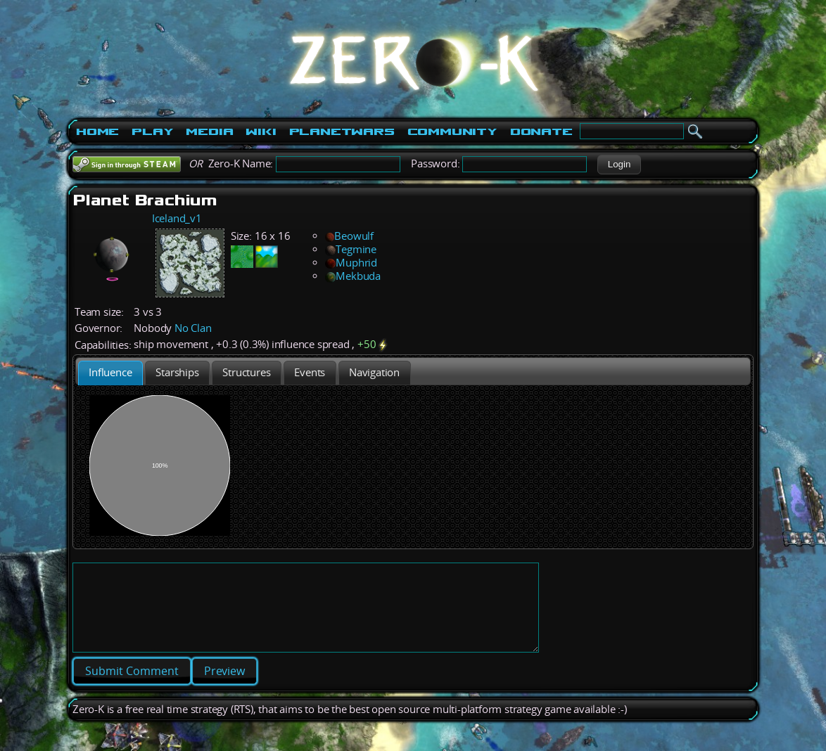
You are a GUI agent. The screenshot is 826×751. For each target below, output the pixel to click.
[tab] (110, 373)
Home (97, 131)
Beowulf (349, 236)
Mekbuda (353, 276)
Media (209, 131)
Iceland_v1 (177, 218)
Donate (541, 131)
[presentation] (110, 373)
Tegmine (350, 249)
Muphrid (351, 262)
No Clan (193, 328)
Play (152, 131)
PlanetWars (342, 131)
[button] (618, 164)
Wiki (261, 131)
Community (452, 131)
